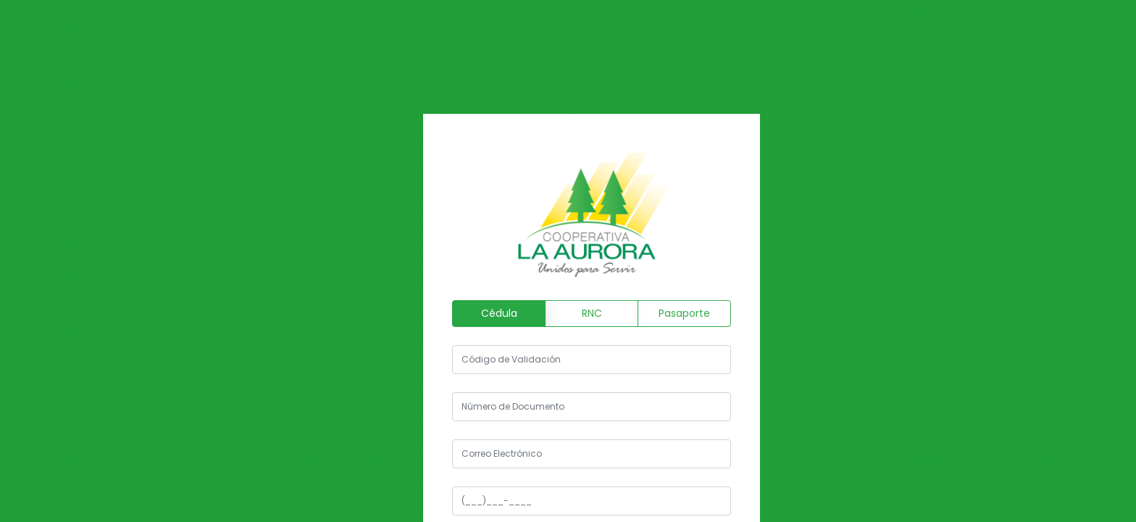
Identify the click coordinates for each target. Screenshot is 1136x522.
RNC (592, 313)
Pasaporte (684, 313)
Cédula (499, 313)
